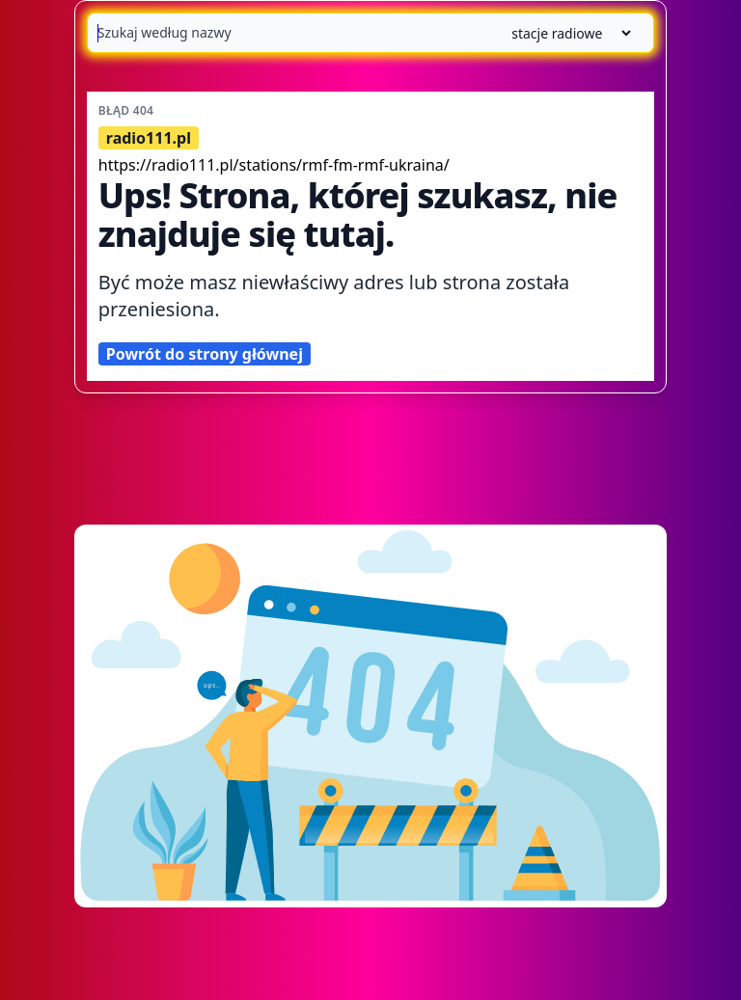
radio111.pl (148, 138)
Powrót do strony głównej (204, 354)
